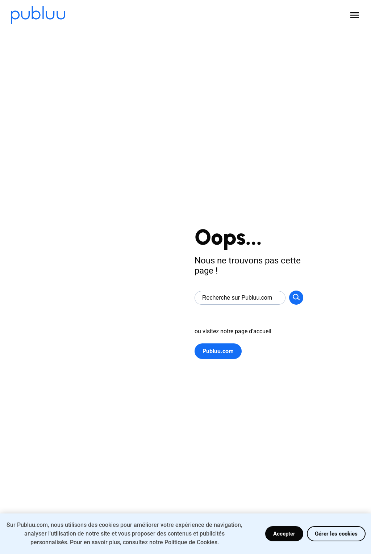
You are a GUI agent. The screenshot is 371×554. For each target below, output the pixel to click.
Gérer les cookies (336, 533)
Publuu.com (218, 351)
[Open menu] (355, 15)
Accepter (284, 533)
